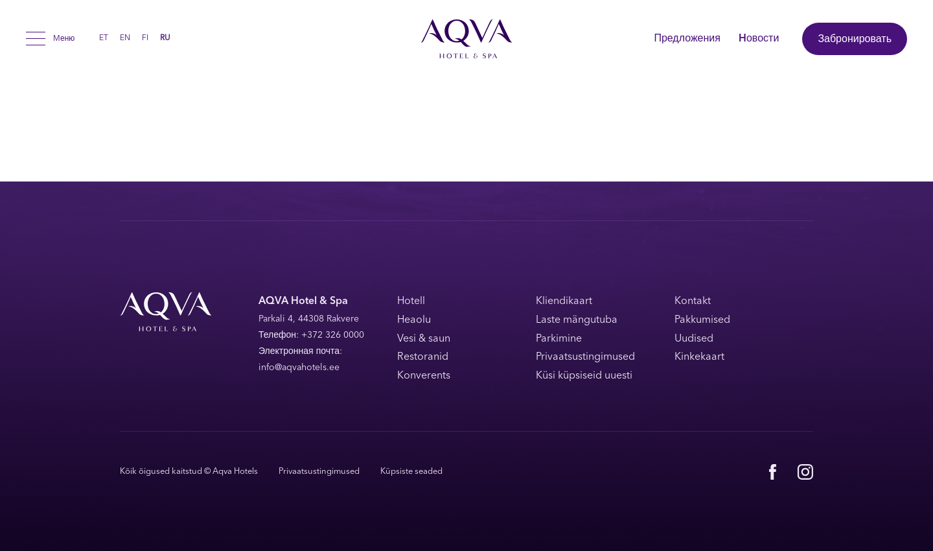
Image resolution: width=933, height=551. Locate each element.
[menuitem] (103, 38)
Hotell (411, 301)
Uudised (693, 339)
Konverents (423, 376)
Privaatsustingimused (585, 357)
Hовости (759, 39)
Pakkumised (702, 320)
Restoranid (422, 357)
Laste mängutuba (576, 320)
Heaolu (414, 320)
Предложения (687, 39)
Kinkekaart (699, 357)
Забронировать (855, 39)
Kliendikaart (564, 301)
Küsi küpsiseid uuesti (584, 376)
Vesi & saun (423, 339)
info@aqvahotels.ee (299, 368)
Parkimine (559, 339)
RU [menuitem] (165, 39)
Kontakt (692, 301)
